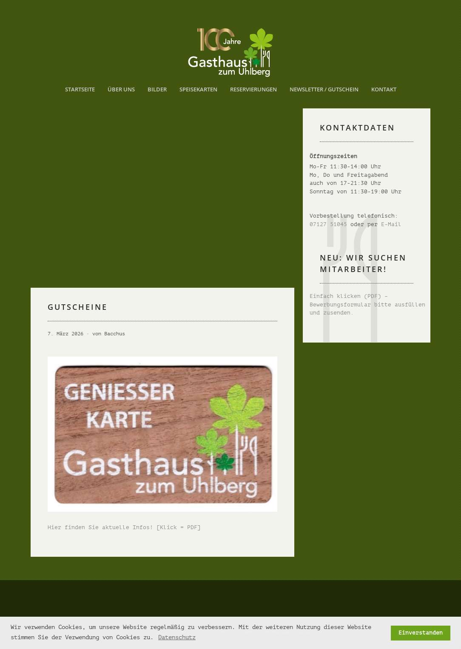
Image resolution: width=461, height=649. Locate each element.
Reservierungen (253, 89)
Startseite (80, 89)
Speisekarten (198, 89)
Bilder (157, 89)
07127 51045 (328, 224)
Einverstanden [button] (420, 633)
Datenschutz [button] (177, 637)
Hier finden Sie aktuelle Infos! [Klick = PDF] (124, 527)
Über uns (121, 89)
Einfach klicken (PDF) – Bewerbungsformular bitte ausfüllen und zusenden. (367, 304)
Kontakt (383, 89)
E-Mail (391, 224)
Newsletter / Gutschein (324, 89)
